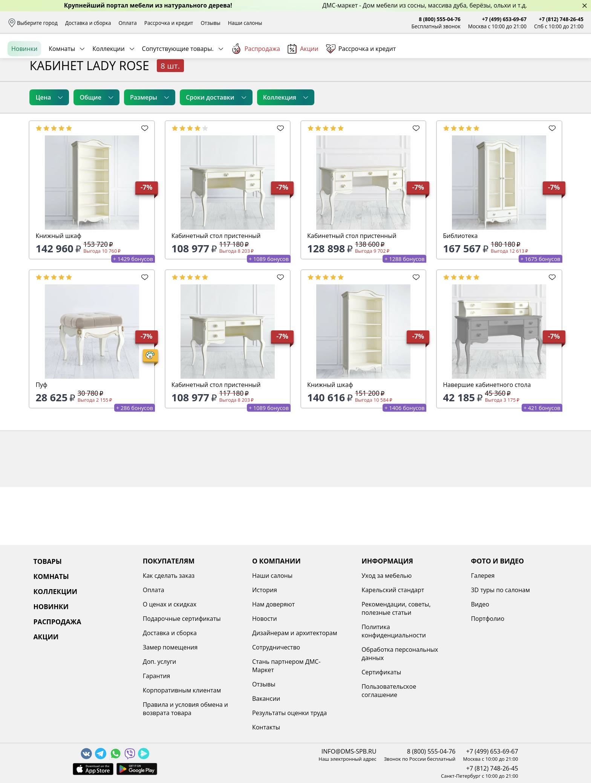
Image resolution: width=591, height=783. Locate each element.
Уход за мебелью (386, 575)
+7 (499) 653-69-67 (504, 19)
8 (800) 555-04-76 (440, 19)
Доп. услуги (159, 661)
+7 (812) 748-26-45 (561, 19)
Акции (303, 83)
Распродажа (255, 82)
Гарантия (156, 676)
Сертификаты (381, 672)
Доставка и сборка (88, 22)
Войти (508, 56)
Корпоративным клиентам (182, 690)
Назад (27, 100)
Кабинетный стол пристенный (216, 294)
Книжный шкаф (58, 294)
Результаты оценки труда (289, 713)
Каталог (109, 56)
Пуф (41, 443)
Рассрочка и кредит (168, 22)
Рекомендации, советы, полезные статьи (396, 608)
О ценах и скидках (169, 604)
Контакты (266, 727)
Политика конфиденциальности (393, 631)
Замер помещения (170, 647)
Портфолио (487, 618)
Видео (480, 604)
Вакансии (266, 698)
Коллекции (108, 82)
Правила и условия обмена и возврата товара (185, 708)
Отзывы (210, 22)
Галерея (483, 575)
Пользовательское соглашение (388, 690)
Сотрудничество (276, 647)
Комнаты (62, 82)
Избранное (538, 56)
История (264, 590)
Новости (264, 618)
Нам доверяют (273, 604)
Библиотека (460, 294)
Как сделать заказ (169, 575)
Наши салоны (245, 22)
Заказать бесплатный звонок (548, 82)
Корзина (572, 56)
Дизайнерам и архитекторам (294, 633)
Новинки (24, 82)
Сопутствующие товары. (178, 82)
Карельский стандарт (392, 590)
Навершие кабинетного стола (487, 443)
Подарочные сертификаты (182, 618)
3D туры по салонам (500, 590)
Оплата (128, 22)
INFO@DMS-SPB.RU (349, 751)
